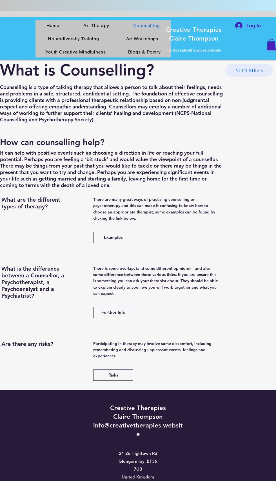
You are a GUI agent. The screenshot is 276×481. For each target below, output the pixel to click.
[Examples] (113, 237)
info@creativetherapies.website (193, 50)
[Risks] (113, 375)
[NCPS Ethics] (249, 70)
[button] (271, 44)
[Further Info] (113, 312)
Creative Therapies (194, 30)
